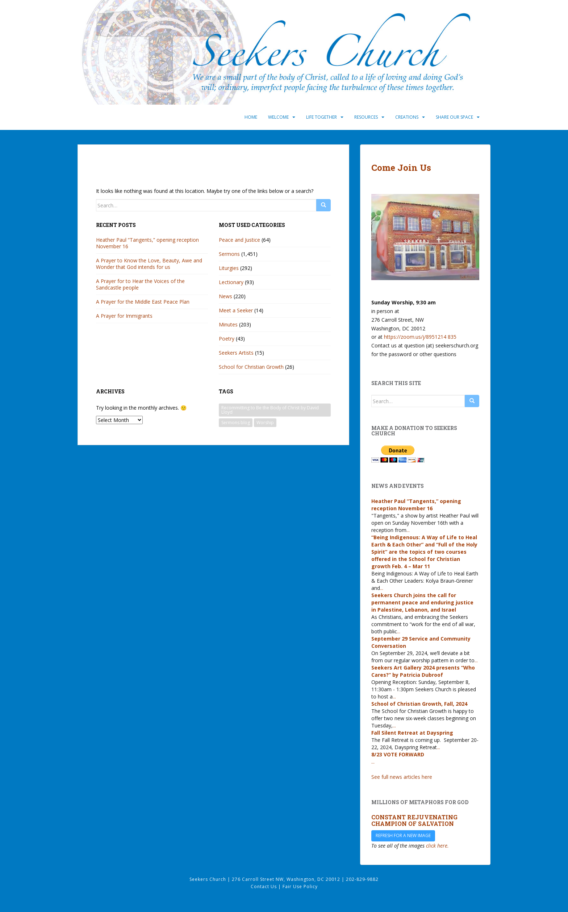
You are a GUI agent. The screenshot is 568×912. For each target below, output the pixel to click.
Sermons (229, 253)
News (225, 296)
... (408, 530)
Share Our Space (454, 117)
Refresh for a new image (403, 835)
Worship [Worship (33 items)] (265, 422)
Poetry (226, 338)
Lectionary (231, 282)
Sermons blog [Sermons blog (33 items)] (235, 422)
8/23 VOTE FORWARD (397, 754)
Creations (406, 117)
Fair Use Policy (300, 886)
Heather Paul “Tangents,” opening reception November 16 (147, 243)
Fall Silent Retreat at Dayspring (412, 732)
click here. (437, 845)
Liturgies (229, 268)
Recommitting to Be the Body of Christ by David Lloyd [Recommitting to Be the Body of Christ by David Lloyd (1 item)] (270, 410)
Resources (366, 117)
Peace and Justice (239, 239)
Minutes (228, 324)
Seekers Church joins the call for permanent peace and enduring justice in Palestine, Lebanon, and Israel (422, 602)
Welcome (278, 117)
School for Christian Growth (251, 366)
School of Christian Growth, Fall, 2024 (419, 703)
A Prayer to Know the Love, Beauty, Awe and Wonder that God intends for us (149, 263)
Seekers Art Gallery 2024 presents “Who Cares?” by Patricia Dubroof (423, 671)
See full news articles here (401, 776)
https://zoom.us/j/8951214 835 (420, 336)
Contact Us (264, 886)
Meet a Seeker (236, 310)
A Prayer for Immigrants (124, 315)
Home (251, 117)
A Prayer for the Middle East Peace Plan (142, 301)
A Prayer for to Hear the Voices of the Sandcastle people (140, 284)
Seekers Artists (236, 352)
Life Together (321, 117)
